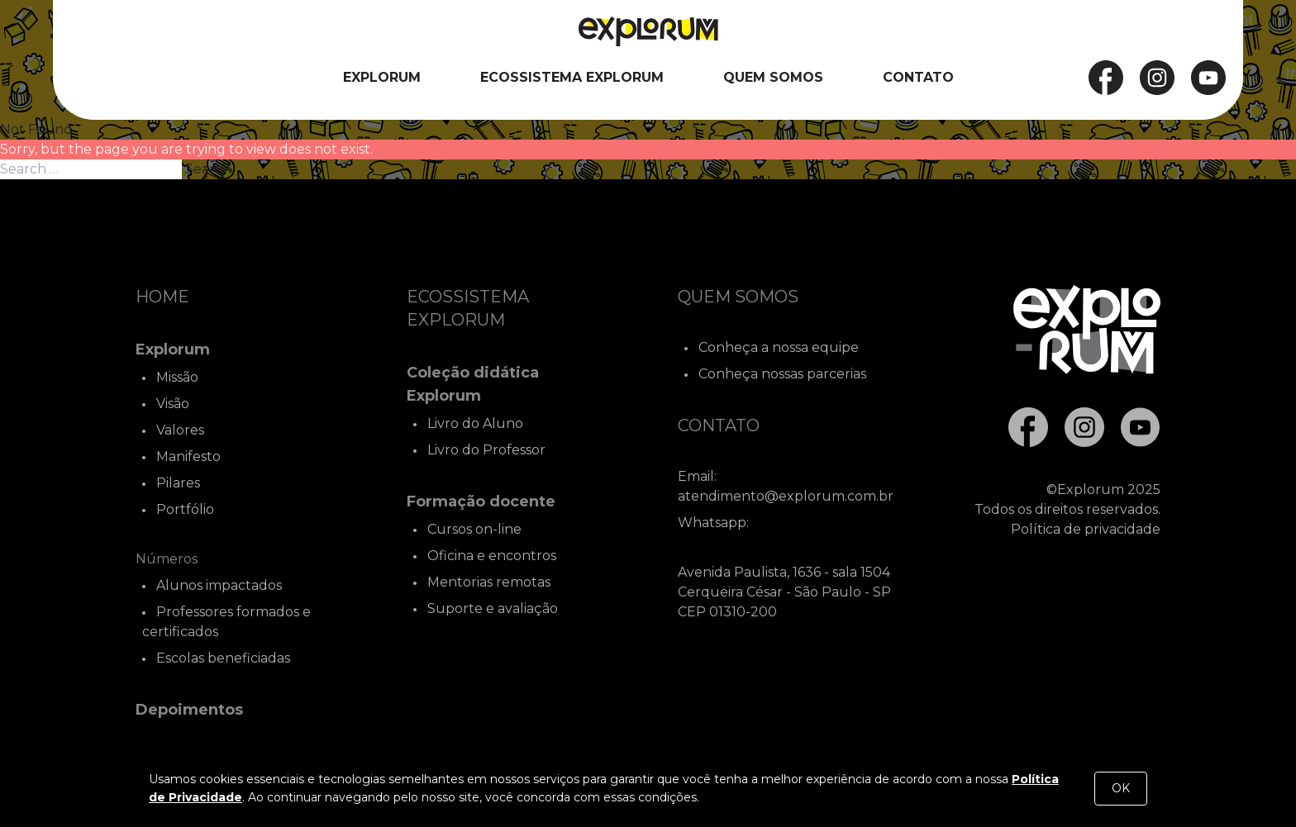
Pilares (178, 483)
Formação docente (481, 501)
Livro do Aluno (475, 423)
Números (167, 559)
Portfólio (185, 509)
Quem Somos (773, 77)
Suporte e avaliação (492, 608)
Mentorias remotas (488, 582)
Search (208, 169)
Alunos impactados (219, 585)
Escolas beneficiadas (223, 658)
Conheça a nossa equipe (778, 347)
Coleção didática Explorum (473, 384)
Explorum (382, 77)
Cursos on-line (474, 529)
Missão (177, 377)
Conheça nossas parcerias (782, 374)
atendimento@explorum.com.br (785, 496)
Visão (172, 403)
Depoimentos (189, 710)
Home (162, 297)
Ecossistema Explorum (572, 77)
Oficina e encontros (491, 555)
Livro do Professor (486, 450)
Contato (918, 77)
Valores (180, 430)
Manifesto (188, 456)
